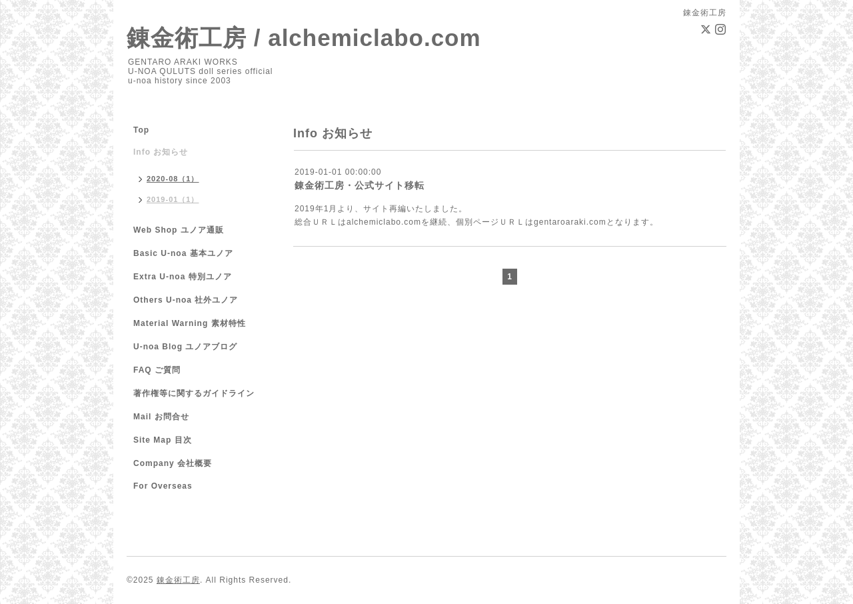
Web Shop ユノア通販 (178, 230)
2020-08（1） (173, 179)
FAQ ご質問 (157, 370)
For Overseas (163, 486)
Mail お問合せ (161, 416)
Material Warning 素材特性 (189, 323)
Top (141, 130)
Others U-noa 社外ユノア (185, 300)
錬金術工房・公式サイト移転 (360, 185)
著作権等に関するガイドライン (194, 393)
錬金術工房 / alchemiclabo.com (304, 38)
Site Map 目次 (162, 440)
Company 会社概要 (172, 463)
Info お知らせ (160, 152)
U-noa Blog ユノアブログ (185, 346)
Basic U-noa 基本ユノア (183, 253)
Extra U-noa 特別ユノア (182, 276)
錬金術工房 (178, 580)
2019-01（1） (173, 199)
